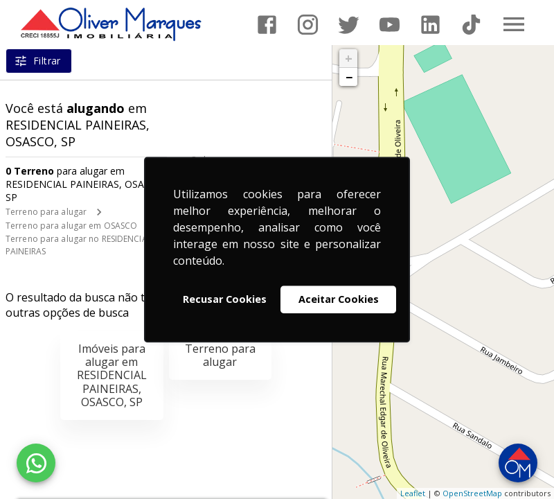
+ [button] (348, 58)
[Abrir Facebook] (267, 24)
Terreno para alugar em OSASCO (71, 225)
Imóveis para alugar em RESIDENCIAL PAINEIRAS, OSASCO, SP (112, 375)
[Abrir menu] (514, 24)
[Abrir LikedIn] (430, 24)
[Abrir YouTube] (389, 24)
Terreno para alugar (46, 212)
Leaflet (412, 493)
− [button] (349, 77)
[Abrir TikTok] (471, 24)
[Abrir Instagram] (308, 24)
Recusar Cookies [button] (225, 299)
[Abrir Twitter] (349, 24)
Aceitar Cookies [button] (338, 299)
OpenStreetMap (472, 493)
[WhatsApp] (36, 463)
